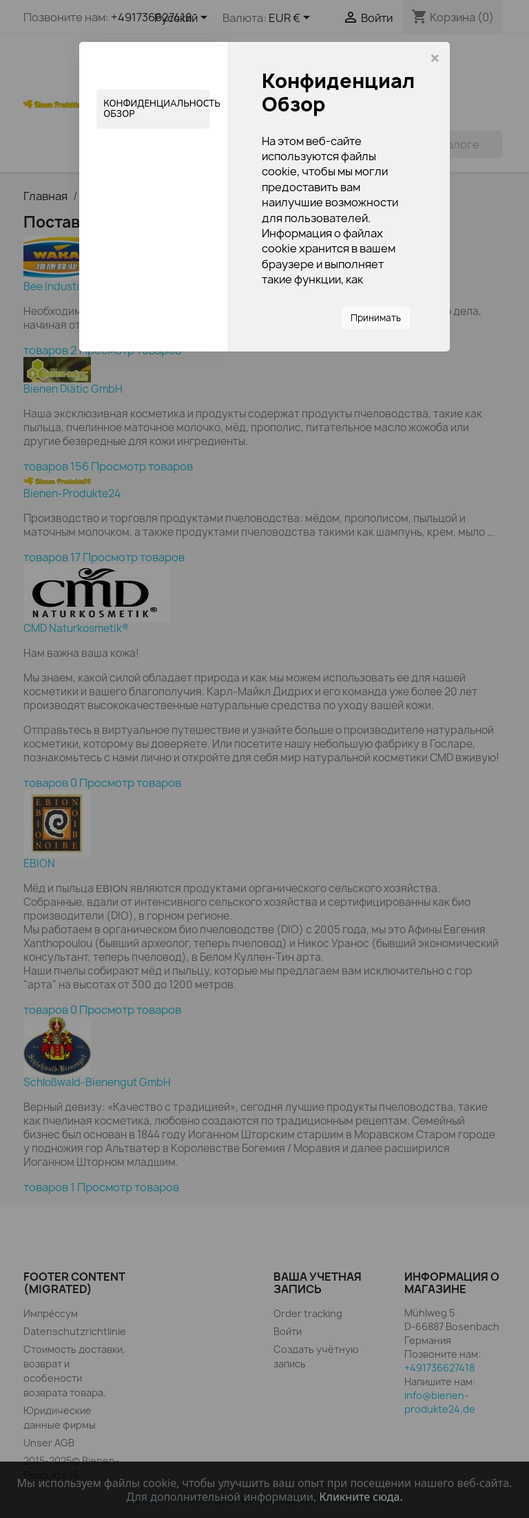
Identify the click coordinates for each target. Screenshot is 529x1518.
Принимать (376, 318)
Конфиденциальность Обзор (156, 109)
